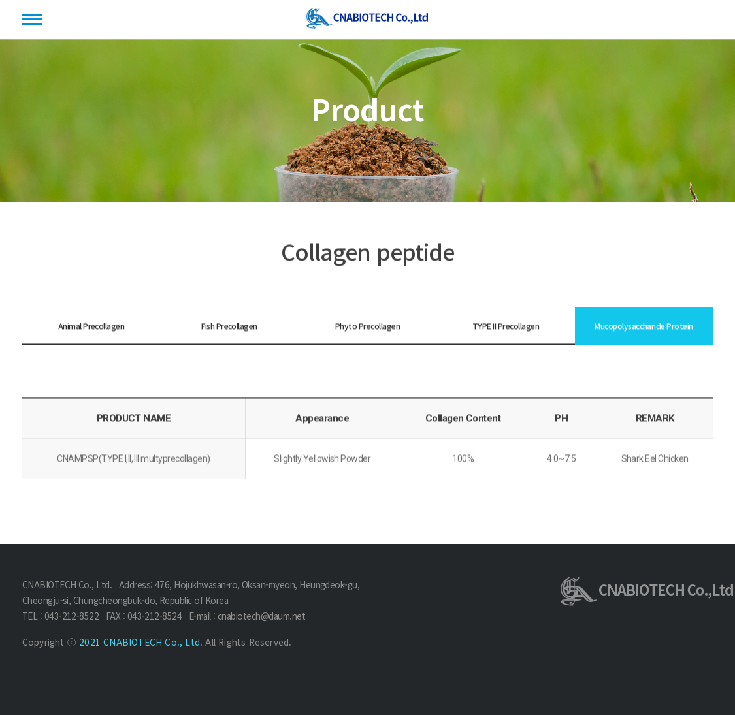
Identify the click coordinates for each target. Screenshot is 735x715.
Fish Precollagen (229, 326)
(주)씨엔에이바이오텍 (367, 20)
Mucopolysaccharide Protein (644, 326)
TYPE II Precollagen (505, 326)
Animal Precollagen (91, 326)
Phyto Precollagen (367, 326)
